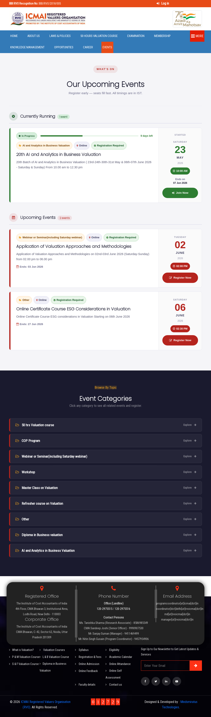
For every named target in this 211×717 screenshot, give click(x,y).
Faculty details (85, 684)
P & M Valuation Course (24, 657)
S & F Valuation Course (24, 664)
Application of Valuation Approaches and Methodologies (73, 246)
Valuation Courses (52, 650)
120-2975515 (104, 609)
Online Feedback (86, 671)
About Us (33, 36)
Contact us (114, 684)
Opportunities (63, 47)
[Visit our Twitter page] (155, 681)
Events (107, 47)
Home (14, 36)
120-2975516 (122, 609)
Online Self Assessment (114, 674)
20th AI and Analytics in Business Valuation (58, 154)
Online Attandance (118, 664)
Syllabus (82, 650)
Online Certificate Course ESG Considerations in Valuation (73, 309)
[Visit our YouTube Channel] (176, 681)
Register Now (180, 277)
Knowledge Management (27, 47)
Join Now (180, 192)
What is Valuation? (21, 650)
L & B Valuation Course (54, 657)
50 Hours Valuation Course (99, 36)
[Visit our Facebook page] (145, 681)
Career (88, 47)
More (197, 36)
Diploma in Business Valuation (53, 667)
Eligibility (112, 650)
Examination (135, 36)
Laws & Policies (60, 36)
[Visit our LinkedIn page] (166, 681)
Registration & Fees (88, 657)
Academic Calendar (119, 657)
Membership (162, 36)
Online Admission (87, 664)
